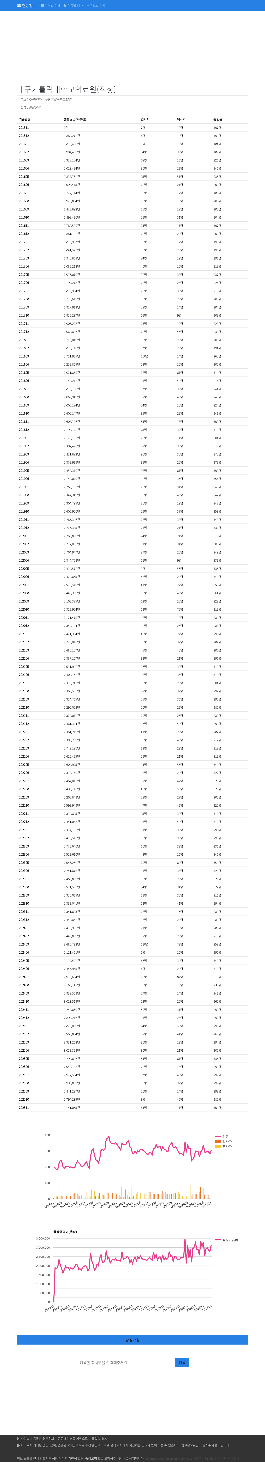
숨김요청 (132, 1339)
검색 (182, 1362)
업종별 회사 (73, 5)
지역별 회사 (50, 5)
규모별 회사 (95, 5)
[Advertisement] (132, 49)
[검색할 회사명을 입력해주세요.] (125, 1362)
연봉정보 (26, 5)
